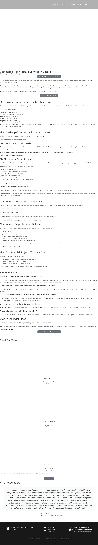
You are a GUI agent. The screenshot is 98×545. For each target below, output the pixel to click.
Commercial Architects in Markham (10, 214)
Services (55, 4)
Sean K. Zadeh (49, 464)
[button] (2, 502)
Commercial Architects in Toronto (10, 212)
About (73, 4)
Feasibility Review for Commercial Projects (13, 155)
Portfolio (65, 4)
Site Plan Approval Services (8, 183)
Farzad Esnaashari (49, 421)
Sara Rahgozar (49, 378)
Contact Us (88, 4)
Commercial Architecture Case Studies (11, 246)
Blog (79, 4)
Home (31, 539)
